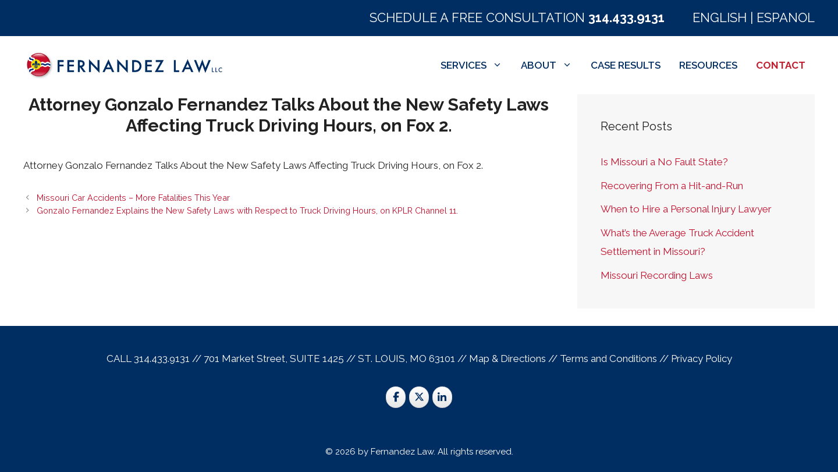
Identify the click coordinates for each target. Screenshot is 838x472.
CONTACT (780, 65)
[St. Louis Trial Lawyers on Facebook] (396, 397)
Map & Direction (505, 358)
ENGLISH (720, 17)
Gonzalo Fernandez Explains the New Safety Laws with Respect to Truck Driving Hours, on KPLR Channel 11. (247, 210)
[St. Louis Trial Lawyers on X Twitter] (419, 397)
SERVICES (476, 65)
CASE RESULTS (626, 65)
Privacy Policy (701, 358)
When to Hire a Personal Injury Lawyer (686, 209)
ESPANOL (786, 17)
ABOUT (551, 65)
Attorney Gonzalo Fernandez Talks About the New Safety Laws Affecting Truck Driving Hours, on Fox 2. (289, 115)
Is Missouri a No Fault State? (664, 162)
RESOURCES (708, 65)
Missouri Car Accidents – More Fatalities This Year (133, 198)
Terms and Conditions (608, 358)
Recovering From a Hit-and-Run (672, 185)
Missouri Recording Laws (657, 275)
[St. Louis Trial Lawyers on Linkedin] (442, 397)
